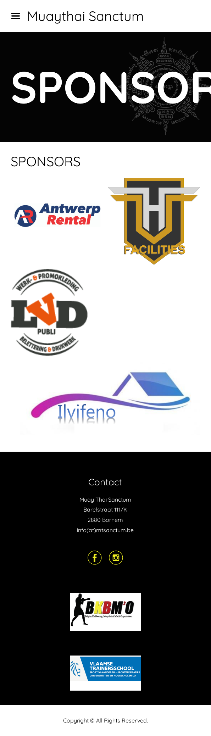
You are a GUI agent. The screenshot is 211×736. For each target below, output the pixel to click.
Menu (18, 16)
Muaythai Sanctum (85, 16)
